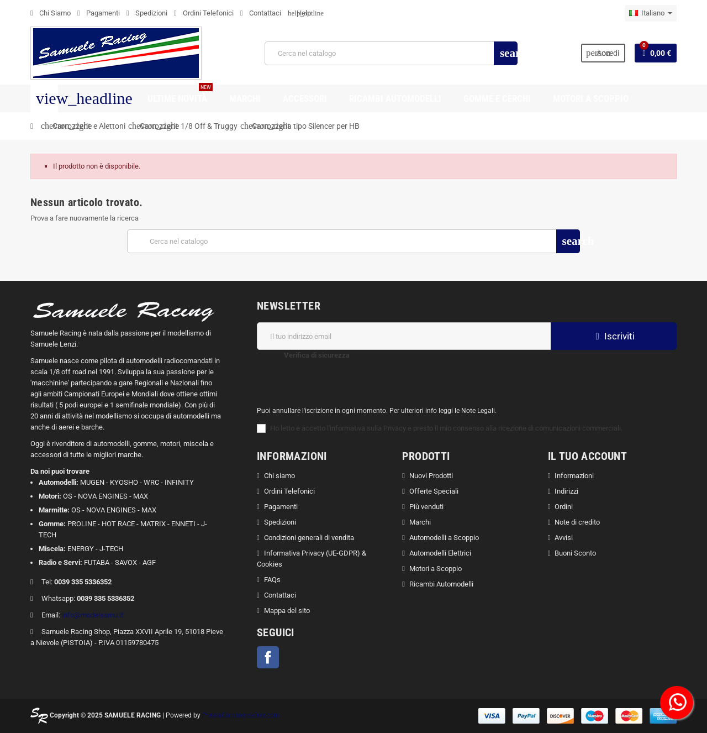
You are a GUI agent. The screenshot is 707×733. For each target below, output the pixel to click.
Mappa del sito (287, 610)
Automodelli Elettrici (440, 553)
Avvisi (564, 537)
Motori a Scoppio (435, 568)
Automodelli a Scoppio (444, 537)
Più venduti (426, 506)
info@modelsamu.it (92, 615)
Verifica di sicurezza (317, 355)
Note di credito (577, 522)
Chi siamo (279, 476)
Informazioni (574, 476)
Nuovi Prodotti (431, 476)
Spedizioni (146, 13)
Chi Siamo (50, 13)
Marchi (420, 522)
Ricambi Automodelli (441, 584)
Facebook (268, 657)
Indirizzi (566, 491)
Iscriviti (614, 336)
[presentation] (450, 371)
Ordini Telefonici (204, 13)
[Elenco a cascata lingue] (651, 13)
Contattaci (260, 13)
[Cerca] (391, 53)
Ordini (564, 506)
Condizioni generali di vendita (309, 537)
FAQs (272, 579)
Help (299, 13)
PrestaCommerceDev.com (240, 715)
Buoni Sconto (575, 553)
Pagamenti (98, 13)
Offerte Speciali (433, 491)
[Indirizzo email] (404, 336)
